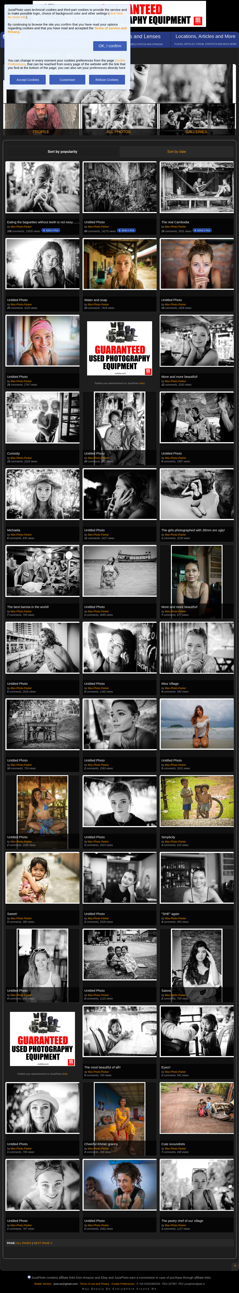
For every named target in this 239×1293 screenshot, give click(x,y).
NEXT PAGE (43, 1243)
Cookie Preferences (123, 1283)
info (142, 383)
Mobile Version (42, 1283)
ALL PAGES (23, 1243)
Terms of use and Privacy (94, 1283)
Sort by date (176, 151)
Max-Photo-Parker (21, 226)
